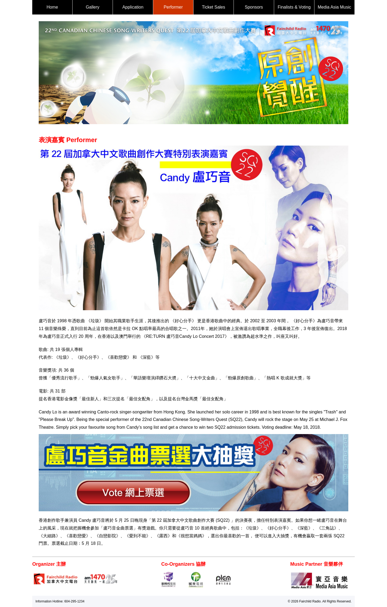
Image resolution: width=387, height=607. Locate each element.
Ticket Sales (213, 7)
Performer (173, 7)
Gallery (92, 7)
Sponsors (254, 7)
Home (52, 7)
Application (132, 7)
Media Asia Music (334, 7)
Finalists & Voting (294, 7)
